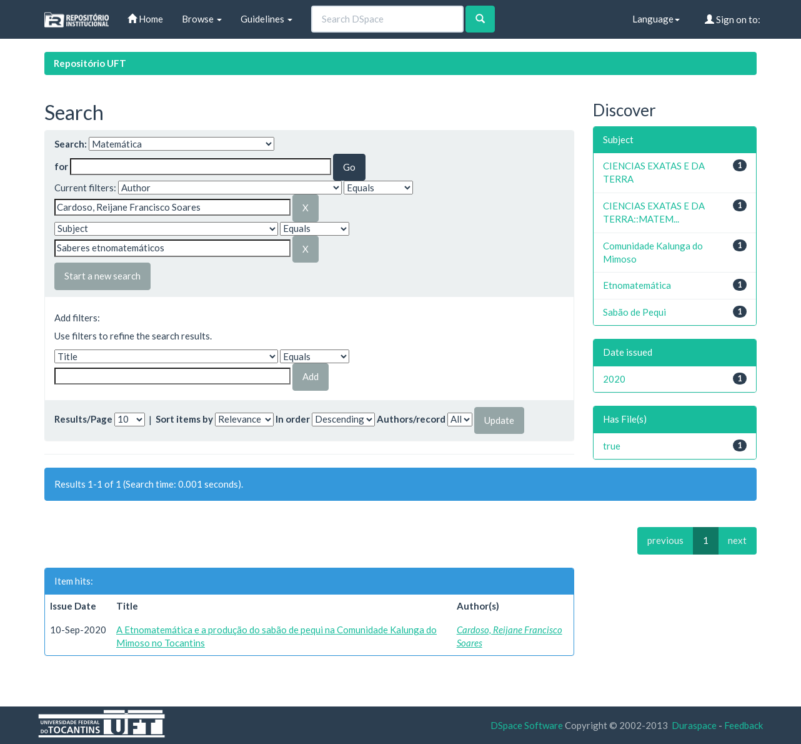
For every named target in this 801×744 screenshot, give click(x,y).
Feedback (743, 725)
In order (293, 419)
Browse (202, 18)
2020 (614, 379)
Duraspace (694, 725)
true (611, 445)
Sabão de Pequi (634, 312)
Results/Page (83, 419)
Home (145, 18)
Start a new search (102, 275)
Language (656, 18)
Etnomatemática (637, 285)
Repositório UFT (90, 63)
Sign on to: (732, 19)
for (61, 166)
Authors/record (411, 419)
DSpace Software (526, 725)
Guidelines (266, 18)
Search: (70, 143)
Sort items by (184, 419)
